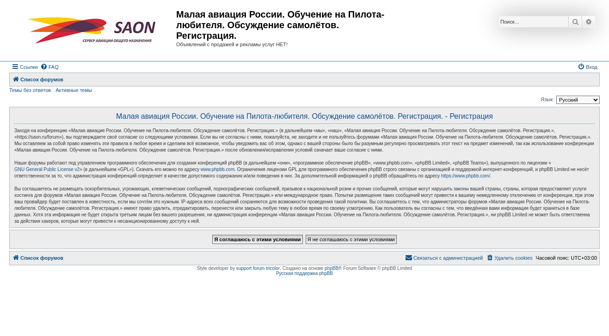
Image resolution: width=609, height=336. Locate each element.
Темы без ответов (30, 90)
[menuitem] (49, 67)
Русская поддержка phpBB (304, 273)
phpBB (331, 268)
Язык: (547, 99)
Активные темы (73, 90)
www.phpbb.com (217, 169)
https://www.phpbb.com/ (465, 175)
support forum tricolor (258, 268)
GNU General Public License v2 (47, 169)
